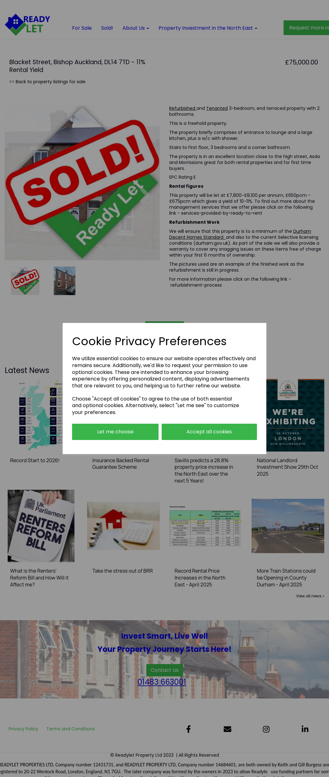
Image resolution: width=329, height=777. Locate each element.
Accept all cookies (209, 431)
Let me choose (115, 431)
